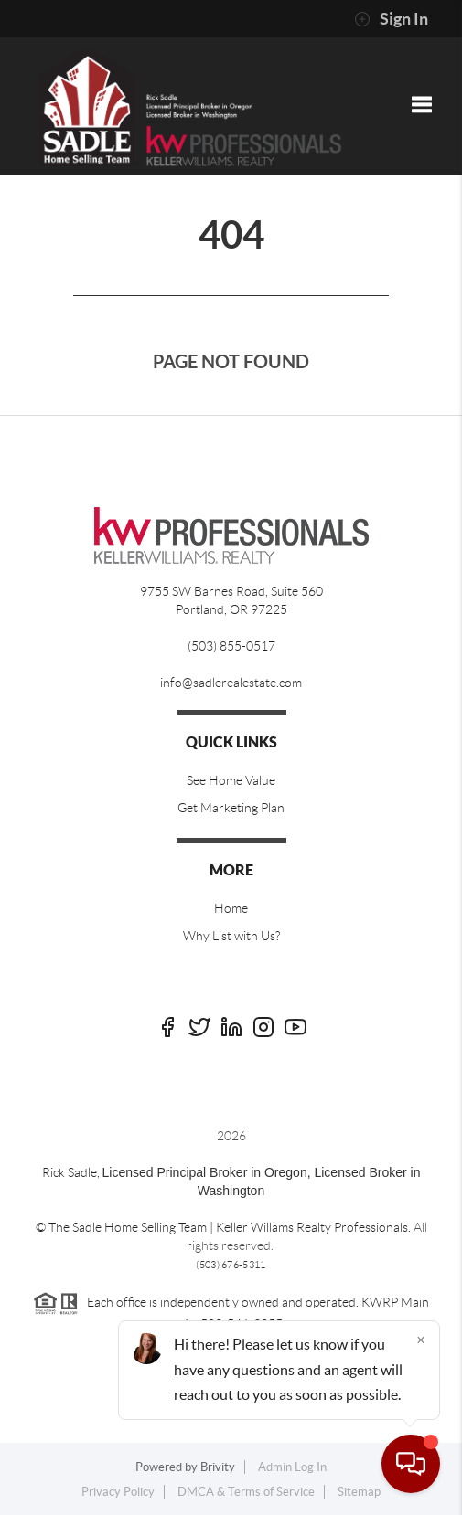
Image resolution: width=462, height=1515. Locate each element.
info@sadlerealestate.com (231, 682)
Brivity (217, 1467)
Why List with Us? (231, 935)
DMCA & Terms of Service (246, 1492)
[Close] (421, 1339)
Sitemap (359, 1492)
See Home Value (231, 780)
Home (231, 908)
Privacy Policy (118, 1492)
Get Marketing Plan (231, 807)
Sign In (391, 19)
